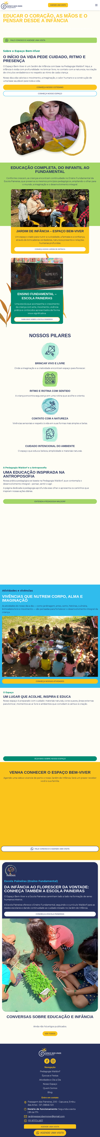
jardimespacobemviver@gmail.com (44, 1116)
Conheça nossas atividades (50, 681)
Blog (50, 1092)
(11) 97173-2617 (33, 1120)
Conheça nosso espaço (50, 94)
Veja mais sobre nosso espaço (50, 759)
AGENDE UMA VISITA (50, 1132)
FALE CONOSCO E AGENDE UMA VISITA (25, 40)
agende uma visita (58, 5)
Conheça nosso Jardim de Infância (50, 249)
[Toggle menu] (96, 5)
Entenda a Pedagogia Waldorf (50, 501)
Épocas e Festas (50, 1075)
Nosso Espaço (50, 1084)
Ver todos (50, 1034)
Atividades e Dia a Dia (50, 1080)
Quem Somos (50, 1088)
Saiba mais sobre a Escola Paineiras (37, 319)
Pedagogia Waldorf (50, 1071)
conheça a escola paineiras (50, 914)
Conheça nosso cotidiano (50, 87)
